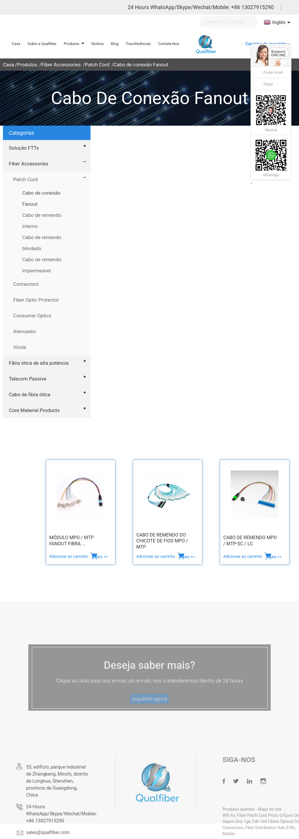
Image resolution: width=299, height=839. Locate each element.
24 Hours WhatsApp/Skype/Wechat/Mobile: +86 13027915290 (201, 7)
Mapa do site (279, 809)
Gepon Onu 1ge (246, 821)
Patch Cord (97, 65)
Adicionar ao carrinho (69, 556)
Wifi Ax (238, 815)
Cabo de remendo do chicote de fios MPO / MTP (162, 541)
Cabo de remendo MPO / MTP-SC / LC (250, 540)
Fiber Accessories (61, 65)
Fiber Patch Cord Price (266, 815)
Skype (268, 84)
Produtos (27, 65)
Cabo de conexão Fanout (141, 65)
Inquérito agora (149, 706)
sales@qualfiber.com (55, 832)
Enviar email (273, 72)
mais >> (100, 556)
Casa (8, 65)
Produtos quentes (248, 809)
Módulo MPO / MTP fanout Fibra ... (71, 540)
